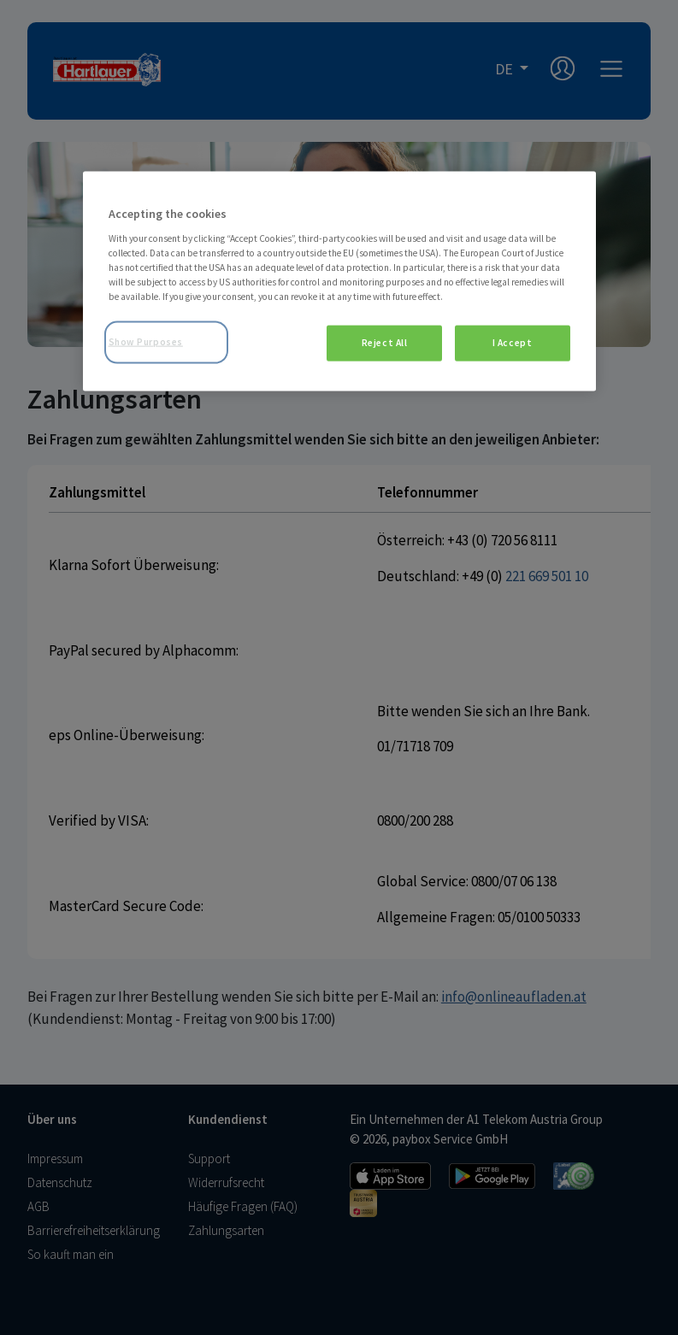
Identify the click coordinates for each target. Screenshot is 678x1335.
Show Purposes (146, 342)
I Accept (512, 343)
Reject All (385, 343)
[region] (339, 281)
